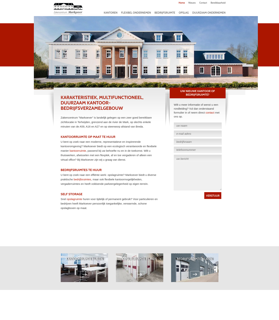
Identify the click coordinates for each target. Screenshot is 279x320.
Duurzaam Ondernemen (208, 12)
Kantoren (111, 12)
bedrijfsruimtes (82, 179)
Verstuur (213, 195)
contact (210, 112)
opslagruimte (74, 199)
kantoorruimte (78, 150)
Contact (203, 2)
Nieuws (192, 2)
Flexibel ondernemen (136, 12)
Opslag (184, 12)
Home (182, 2)
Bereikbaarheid (218, 2)
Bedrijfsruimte (164, 12)
